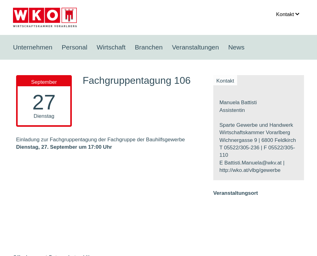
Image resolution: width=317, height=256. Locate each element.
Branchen (149, 47)
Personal (74, 47)
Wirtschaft (111, 47)
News (236, 47)
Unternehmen (32, 47)
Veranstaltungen (195, 47)
